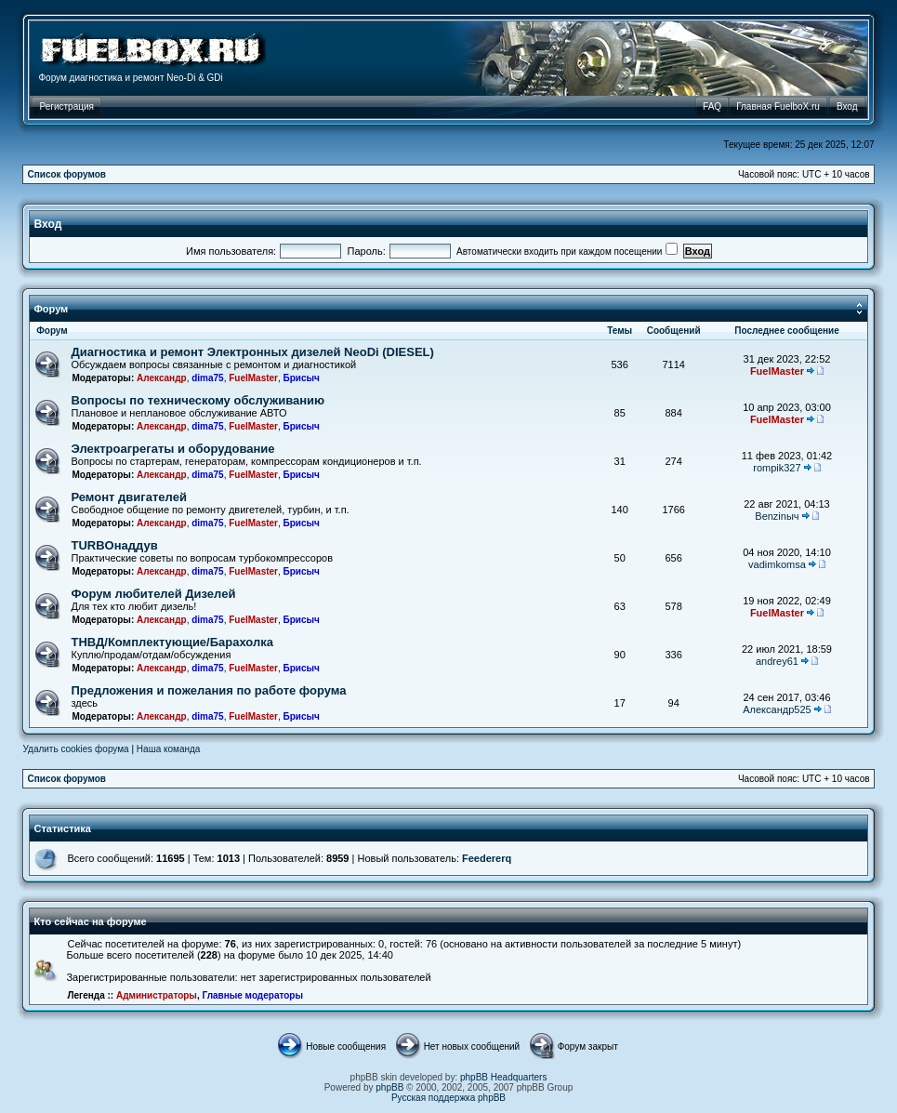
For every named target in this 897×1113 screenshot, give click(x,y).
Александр (162, 378)
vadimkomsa (777, 564)
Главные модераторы (252, 995)
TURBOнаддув (114, 545)
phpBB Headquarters (503, 1077)
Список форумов (66, 174)
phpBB (389, 1087)
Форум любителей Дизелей (153, 594)
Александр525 (777, 709)
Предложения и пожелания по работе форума (208, 690)
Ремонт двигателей (128, 497)
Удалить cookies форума (75, 749)
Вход (47, 224)
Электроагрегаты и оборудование (172, 449)
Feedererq (486, 858)
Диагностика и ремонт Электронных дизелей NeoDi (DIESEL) (252, 352)
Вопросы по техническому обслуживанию (197, 400)
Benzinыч (776, 516)
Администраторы (156, 995)
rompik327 (776, 467)
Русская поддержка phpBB (448, 1098)
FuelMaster (253, 378)
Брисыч (302, 378)
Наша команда (169, 749)
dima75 (207, 378)
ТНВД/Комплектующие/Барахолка (172, 642)
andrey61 (777, 661)
